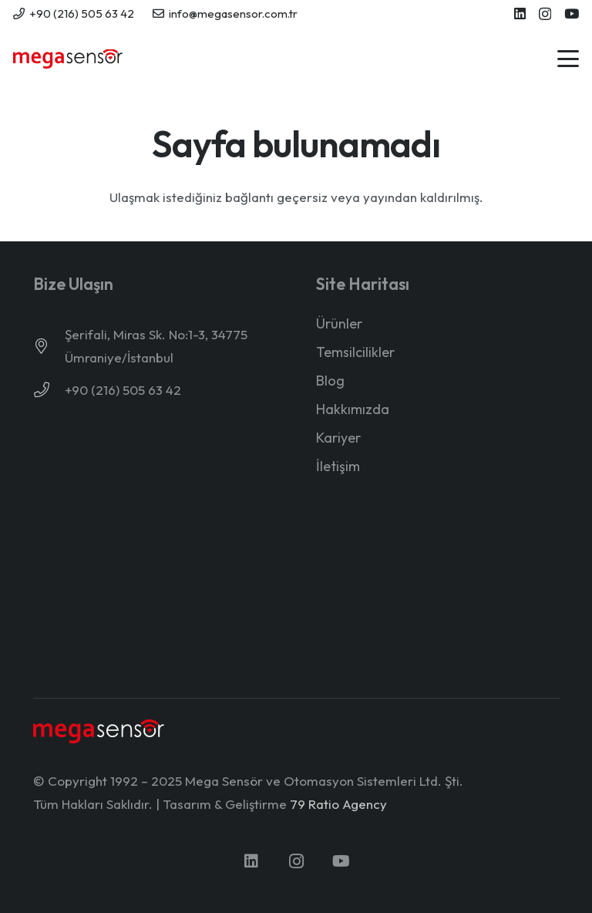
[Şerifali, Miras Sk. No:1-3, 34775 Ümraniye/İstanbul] (49, 346)
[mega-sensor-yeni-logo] (68, 59)
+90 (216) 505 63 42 (123, 390)
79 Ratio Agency (338, 804)
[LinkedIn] (520, 13)
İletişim (338, 466)
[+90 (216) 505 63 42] (49, 390)
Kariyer (338, 437)
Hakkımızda (352, 409)
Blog (330, 380)
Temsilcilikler (355, 352)
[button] (568, 58)
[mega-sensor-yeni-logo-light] (99, 731)
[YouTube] (571, 13)
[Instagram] (545, 14)
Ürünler (339, 323)
